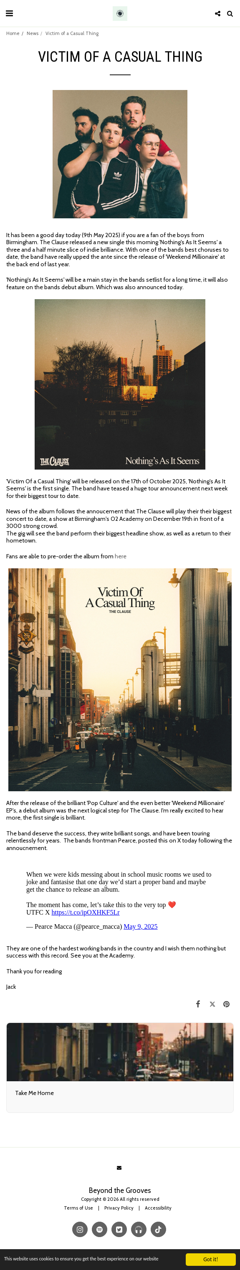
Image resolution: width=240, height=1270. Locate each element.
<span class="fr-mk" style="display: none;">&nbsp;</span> (120, 897)
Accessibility (158, 1208)
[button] (9, 13)
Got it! (210, 1254)
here (120, 556)
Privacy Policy (119, 1208)
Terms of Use (78, 1208)
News (32, 33)
